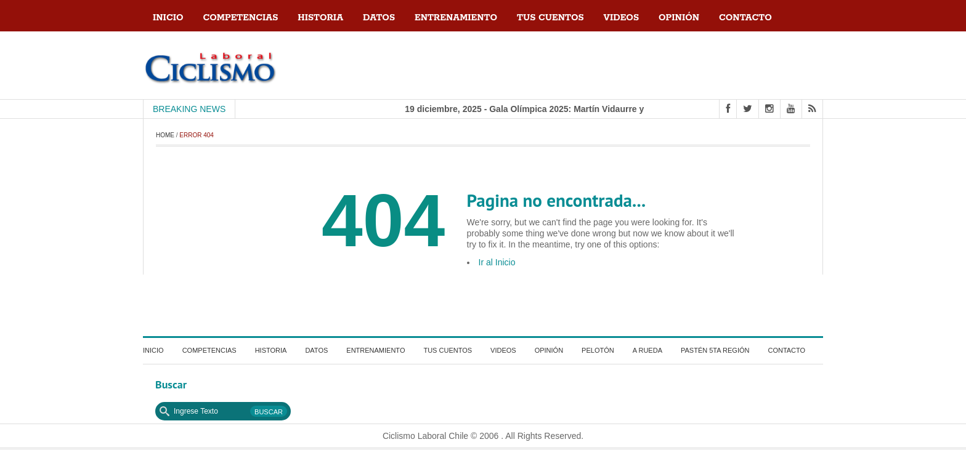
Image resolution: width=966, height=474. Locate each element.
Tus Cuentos (550, 17)
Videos (621, 17)
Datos (379, 17)
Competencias (240, 17)
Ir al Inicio (497, 262)
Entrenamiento (456, 17)
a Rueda (647, 350)
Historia (320, 17)
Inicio (168, 17)
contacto (745, 17)
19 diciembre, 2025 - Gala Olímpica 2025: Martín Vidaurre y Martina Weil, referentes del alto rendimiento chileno (632, 109)
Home (165, 135)
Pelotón (598, 350)
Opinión (679, 17)
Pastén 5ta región (715, 350)
